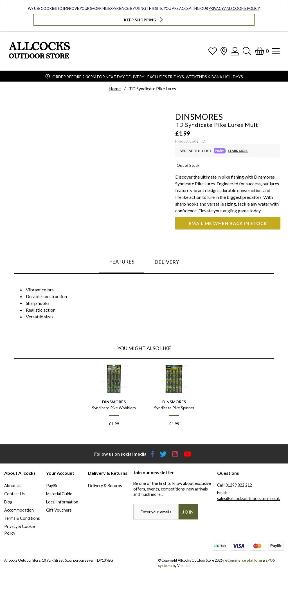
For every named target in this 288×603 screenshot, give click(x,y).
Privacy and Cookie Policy (234, 8)
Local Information (62, 502)
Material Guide (59, 493)
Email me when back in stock (228, 223)
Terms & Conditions (22, 518)
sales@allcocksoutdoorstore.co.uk (248, 498)
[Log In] (235, 51)
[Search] (247, 51)
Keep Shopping (144, 19)
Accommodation (19, 510)
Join (188, 511)
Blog (8, 502)
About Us (12, 485)
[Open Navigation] (276, 51)
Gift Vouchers (59, 510)
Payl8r (52, 485)
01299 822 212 (239, 485)
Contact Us (14, 493)
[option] (114, 397)
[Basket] (262, 51)
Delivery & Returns (105, 485)
